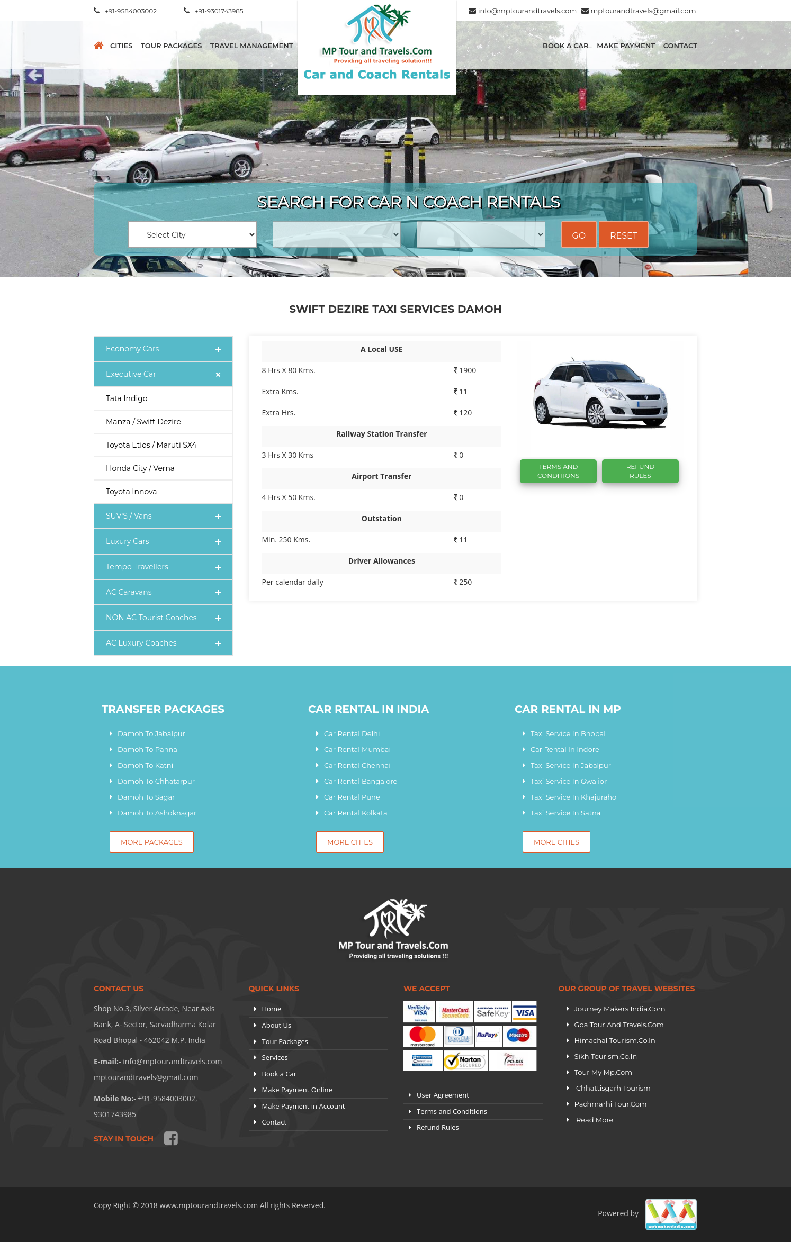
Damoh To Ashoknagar (157, 813)
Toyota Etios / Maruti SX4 (151, 445)
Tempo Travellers (137, 567)
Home (272, 1008)
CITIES (121, 45)
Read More (594, 1120)
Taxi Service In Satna (565, 813)
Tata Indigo (127, 398)
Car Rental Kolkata (356, 813)
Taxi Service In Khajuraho (573, 797)
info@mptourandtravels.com (527, 10)
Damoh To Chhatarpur (156, 781)
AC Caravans (129, 592)
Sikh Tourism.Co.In (605, 1056)
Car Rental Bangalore (360, 781)
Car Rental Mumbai (357, 749)
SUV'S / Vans (129, 516)
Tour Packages (171, 45)
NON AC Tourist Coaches (151, 617)
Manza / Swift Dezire (143, 422)
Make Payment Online (297, 1089)
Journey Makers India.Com (620, 1008)
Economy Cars (132, 348)
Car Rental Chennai (357, 765)
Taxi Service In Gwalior (569, 781)
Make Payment (626, 45)
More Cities (350, 842)
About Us (277, 1025)
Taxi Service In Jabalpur (571, 765)
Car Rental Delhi (352, 733)
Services (275, 1057)
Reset (623, 236)
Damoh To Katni (145, 765)
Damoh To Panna (147, 749)
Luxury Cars (127, 541)
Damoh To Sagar (146, 797)
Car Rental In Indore (565, 749)
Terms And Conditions (558, 471)
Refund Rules (640, 471)
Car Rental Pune (352, 797)
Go (579, 236)
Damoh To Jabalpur (151, 733)
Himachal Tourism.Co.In (614, 1040)
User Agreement (443, 1095)
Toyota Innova (131, 491)
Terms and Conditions (452, 1111)
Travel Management (251, 45)
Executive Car (131, 374)
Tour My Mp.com (603, 1072)
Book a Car (566, 45)
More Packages (152, 842)
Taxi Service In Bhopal (568, 733)
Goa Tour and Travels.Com (619, 1024)
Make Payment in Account (303, 1106)
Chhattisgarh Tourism (612, 1088)
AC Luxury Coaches (141, 643)
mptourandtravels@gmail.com (643, 10)
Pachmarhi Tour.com (610, 1104)
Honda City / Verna (140, 468)
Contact (680, 45)
